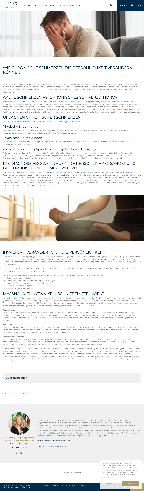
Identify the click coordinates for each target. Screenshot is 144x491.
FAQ (22, 486)
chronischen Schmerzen (66, 84)
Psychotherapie (9, 310)
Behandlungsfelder (45, 5)
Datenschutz (8, 488)
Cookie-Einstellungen (23, 488)
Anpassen (111, 483)
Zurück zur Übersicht (72, 473)
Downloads (37, 486)
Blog (28, 486)
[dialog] (121, 474)
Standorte (75, 5)
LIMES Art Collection (68, 486)
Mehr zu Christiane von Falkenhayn (53, 446)
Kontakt (6, 486)
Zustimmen (130, 483)
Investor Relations (51, 486)
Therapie (62, 5)
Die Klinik (28, 5)
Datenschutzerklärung (130, 478)
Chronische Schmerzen (23, 394)
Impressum (82, 486)
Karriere (15, 486)
